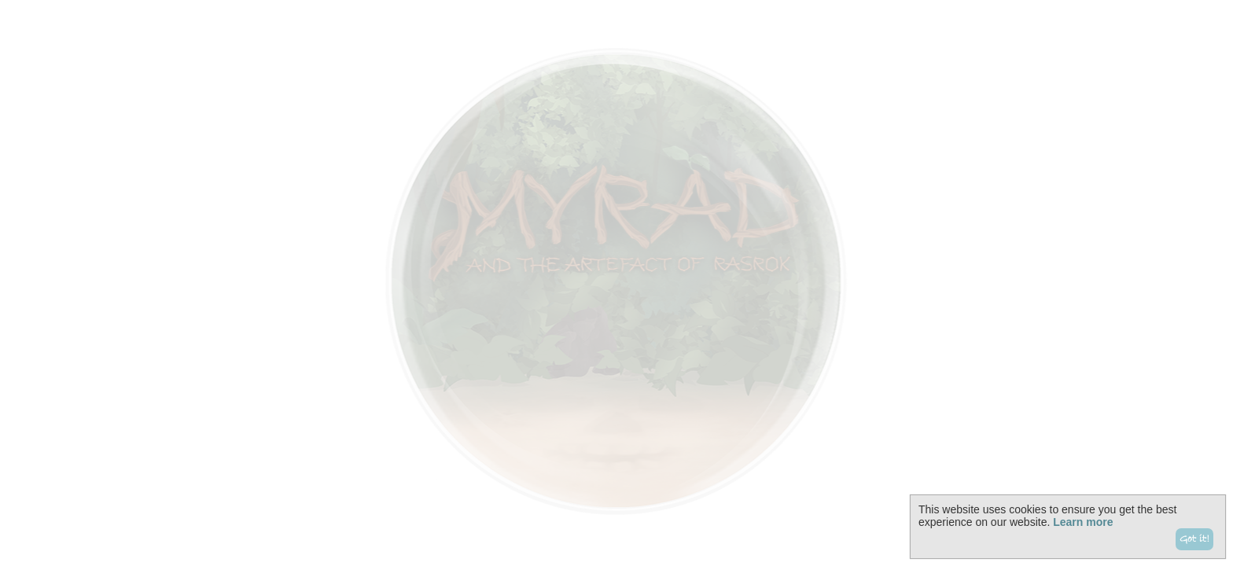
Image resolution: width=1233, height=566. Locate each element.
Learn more (1083, 522)
